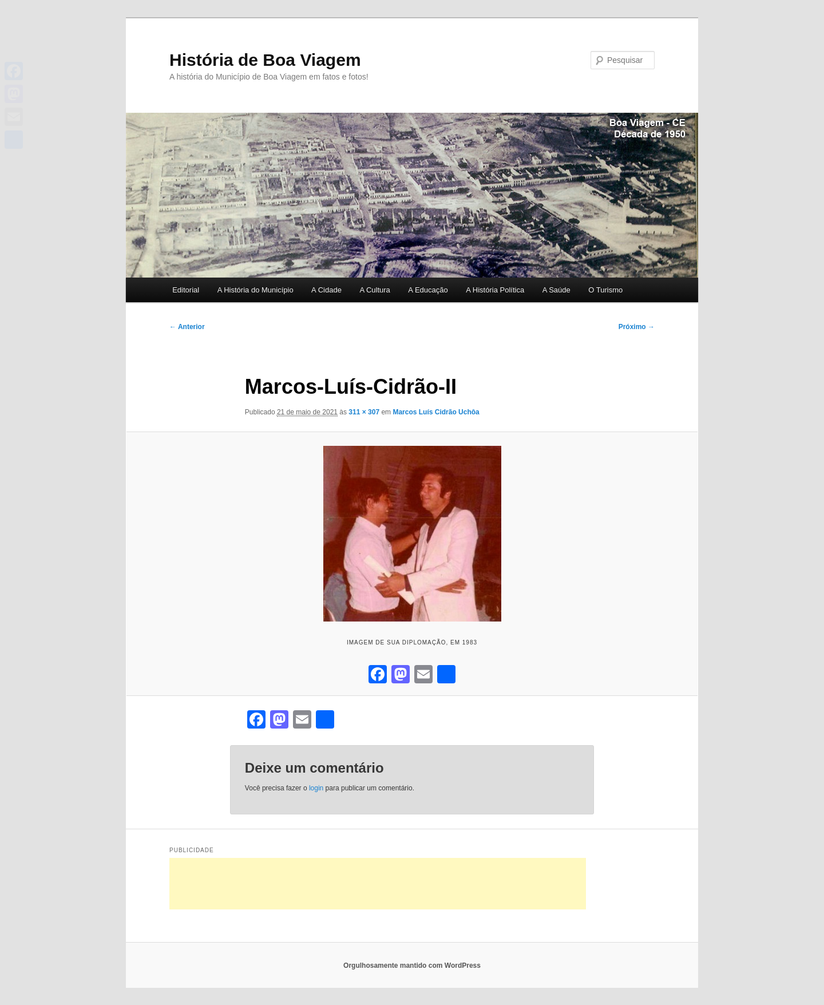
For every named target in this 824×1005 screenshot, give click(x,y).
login (316, 788)
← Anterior (187, 327)
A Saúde (556, 290)
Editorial (185, 290)
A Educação (427, 290)
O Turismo (605, 290)
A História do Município (255, 290)
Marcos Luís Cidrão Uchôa (436, 412)
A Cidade (326, 290)
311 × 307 (363, 412)
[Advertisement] (377, 883)
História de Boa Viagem (265, 59)
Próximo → (637, 327)
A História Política (495, 290)
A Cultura (374, 290)
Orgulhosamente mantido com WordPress (412, 966)
